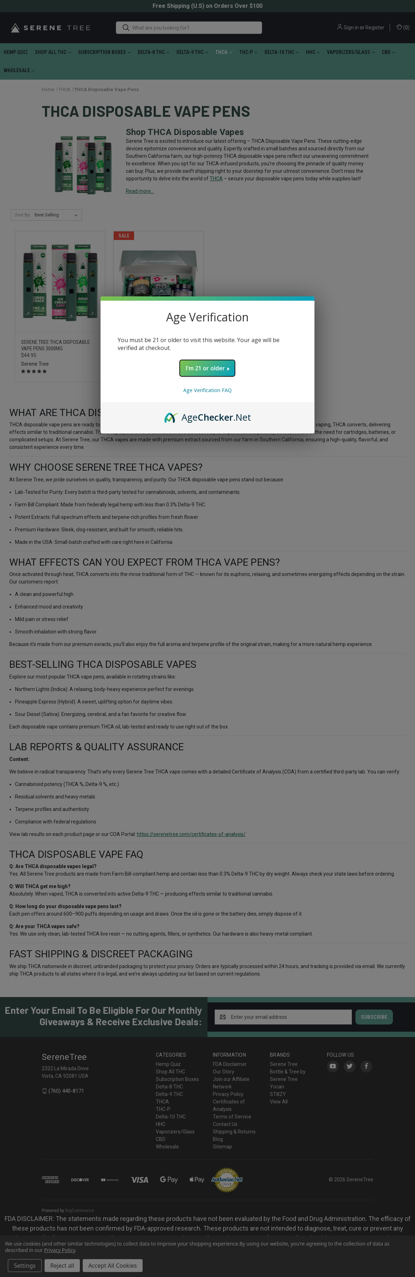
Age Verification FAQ (207, 390)
